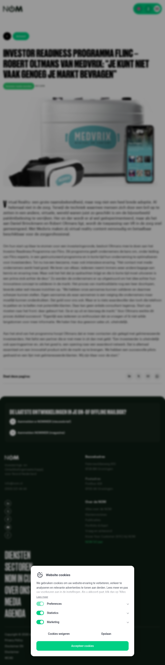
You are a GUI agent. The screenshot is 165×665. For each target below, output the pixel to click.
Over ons (17, 590)
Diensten (17, 555)
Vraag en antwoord (98, 531)
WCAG (9, 657)
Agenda (15, 613)
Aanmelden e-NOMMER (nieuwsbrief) (44, 421)
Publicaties (93, 520)
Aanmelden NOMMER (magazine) (41, 432)
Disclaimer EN (14, 646)
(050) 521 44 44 (16, 488)
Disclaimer (12, 651)
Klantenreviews (96, 514)
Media (13, 602)
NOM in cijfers (24, 578)
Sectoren (18, 567)
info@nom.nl (14, 483)
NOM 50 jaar (94, 541)
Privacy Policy (14, 640)
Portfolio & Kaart (96, 525)
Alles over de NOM (98, 509)
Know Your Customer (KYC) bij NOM (110, 536)
